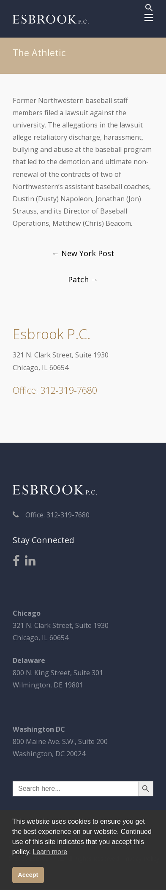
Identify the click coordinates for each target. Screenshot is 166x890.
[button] (149, 9)
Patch (83, 279)
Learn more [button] (50, 851)
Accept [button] (28, 874)
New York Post (83, 253)
